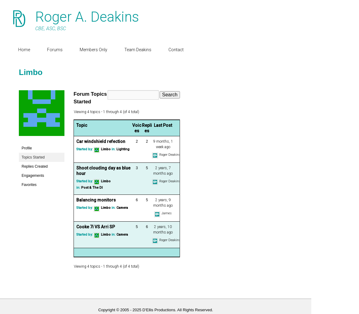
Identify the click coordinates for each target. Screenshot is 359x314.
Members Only (93, 49)
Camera (122, 208)
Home (24, 49)
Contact (176, 49)
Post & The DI (92, 188)
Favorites (29, 185)
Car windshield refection (100, 141)
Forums (55, 49)
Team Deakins (137, 49)
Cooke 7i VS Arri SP (95, 226)
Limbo (31, 72)
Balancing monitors (96, 200)
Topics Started (33, 157)
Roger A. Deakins (87, 17)
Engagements (33, 175)
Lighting (122, 149)
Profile (27, 148)
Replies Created (35, 166)
